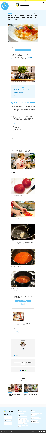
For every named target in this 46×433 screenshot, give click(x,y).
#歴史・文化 (23, 362)
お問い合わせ (11, 431)
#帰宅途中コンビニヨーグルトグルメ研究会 (35, 417)
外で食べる (19, 413)
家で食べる (22, 413)
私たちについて (6, 420)
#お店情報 (19, 419)
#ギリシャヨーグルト (25, 423)
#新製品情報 (22, 419)
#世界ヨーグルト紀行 (39, 418)
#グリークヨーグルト (23, 422)
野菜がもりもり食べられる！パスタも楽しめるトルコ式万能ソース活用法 (23, 301)
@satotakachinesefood (15, 355)
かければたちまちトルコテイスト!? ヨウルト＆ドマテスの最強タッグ (22, 89)
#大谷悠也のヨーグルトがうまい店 (34, 413)
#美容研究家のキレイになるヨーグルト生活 (35, 422)
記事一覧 (5, 418)
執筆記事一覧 (23, 349)
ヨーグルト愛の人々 (10, 13)
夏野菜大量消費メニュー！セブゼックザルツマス (19, 92)
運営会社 (1, 431)
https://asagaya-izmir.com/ (16, 331)
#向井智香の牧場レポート (33, 418)
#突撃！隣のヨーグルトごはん (28, 362)
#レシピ (15, 362)
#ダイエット (22, 418)
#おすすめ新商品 (39, 413)
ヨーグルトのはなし (6, 422)
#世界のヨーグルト (19, 362)
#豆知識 (25, 419)
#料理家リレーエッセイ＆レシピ (34, 414)
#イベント (19, 422)
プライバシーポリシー (7, 431)
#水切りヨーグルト (20, 423)
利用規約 (4, 431)
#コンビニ (19, 426)
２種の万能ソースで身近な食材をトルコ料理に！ (19, 95)
